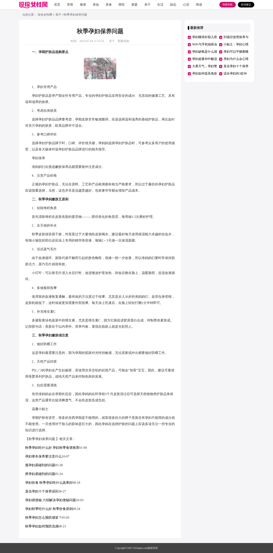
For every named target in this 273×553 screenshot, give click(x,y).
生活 (160, 4)
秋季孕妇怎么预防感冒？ (43, 517)
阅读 (199, 4)
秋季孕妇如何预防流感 (41, 526)
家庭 (134, 4)
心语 (186, 4)
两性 (122, 4)
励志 (173, 4)
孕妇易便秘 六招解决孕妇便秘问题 (50, 500)
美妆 (96, 4)
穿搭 (70, 4)
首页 (57, 4)
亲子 (147, 4)
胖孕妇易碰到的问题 (40, 474)
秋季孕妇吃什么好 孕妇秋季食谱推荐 (52, 447)
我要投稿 (227, 4)
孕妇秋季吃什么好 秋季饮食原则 (49, 509)
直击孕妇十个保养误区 (41, 491)
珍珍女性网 (45, 14)
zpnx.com (143, 548)
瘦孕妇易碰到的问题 (40, 465)
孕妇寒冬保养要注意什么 (43, 456)
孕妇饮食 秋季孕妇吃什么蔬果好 (49, 482)
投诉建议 (246, 4)
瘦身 (83, 4)
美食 (109, 4)
